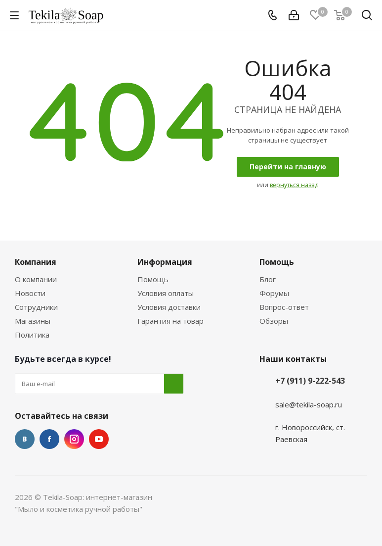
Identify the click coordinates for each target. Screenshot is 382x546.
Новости (30, 293)
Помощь (153, 279)
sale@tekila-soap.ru (308, 404)
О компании (36, 279)
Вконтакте (25, 439)
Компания (35, 261)
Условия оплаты (165, 293)
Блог (267, 279)
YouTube (99, 439)
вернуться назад (294, 185)
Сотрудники (36, 307)
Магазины (32, 321)
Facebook (49, 439)
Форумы (274, 293)
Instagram (74, 439)
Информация (164, 261)
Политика (32, 335)
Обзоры (273, 321)
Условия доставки (169, 307)
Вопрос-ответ (284, 307)
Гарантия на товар (170, 321)
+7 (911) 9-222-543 (310, 380)
